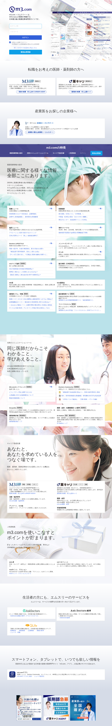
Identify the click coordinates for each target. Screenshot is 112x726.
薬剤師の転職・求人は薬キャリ (67, 493)
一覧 (51, 208)
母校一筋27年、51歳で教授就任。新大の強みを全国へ (26, 248)
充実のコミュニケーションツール (37, 153)
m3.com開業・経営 (63, 504)
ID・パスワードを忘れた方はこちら (25, 48)
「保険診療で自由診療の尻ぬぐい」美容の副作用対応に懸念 (80, 392)
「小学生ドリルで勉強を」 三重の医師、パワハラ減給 (79, 399)
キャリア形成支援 (58, 153)
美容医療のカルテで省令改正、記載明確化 (22, 214)
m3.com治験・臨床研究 (16, 501)
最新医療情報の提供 (16, 153)
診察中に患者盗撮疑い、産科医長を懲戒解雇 (23, 217)
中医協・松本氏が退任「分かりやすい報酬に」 (74, 217)
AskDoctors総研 (64, 617)
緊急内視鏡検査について (17, 398)
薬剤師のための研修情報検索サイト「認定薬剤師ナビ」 (76, 300)
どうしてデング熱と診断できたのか (20, 392)
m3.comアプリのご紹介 (24, 676)
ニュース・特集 (14, 632)
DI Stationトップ (62, 423)
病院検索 (21, 630)
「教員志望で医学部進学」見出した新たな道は (24, 251)
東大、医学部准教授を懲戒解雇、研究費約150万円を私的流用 (81, 396)
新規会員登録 (96, 153)
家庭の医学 (40, 630)
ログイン (83, 153)
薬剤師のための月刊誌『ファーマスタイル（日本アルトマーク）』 (80, 310)
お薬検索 (30, 630)
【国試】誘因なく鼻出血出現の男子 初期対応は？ (25, 275)
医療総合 (12, 630)
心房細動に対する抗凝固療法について (21, 395)
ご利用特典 (72, 153)
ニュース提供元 (39, 676)
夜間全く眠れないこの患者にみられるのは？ (23, 272)
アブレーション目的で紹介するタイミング (22, 232)
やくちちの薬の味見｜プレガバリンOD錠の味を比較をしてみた (29, 308)
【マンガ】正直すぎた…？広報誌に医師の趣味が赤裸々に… (28, 254)
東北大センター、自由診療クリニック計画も (73, 220)
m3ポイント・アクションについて (20, 573)
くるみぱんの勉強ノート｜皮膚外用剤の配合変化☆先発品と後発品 (30, 305)
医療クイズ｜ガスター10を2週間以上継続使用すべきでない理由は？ (31, 299)
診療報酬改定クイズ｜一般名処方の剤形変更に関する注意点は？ (30, 302)
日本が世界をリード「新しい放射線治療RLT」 (24, 235)
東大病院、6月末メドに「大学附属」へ (71, 214)
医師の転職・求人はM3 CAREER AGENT (22, 493)
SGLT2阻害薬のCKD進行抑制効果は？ (21, 269)
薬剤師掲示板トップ (15, 421)
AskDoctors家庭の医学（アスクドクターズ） (24, 616)
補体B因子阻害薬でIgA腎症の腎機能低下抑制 (73, 232)
